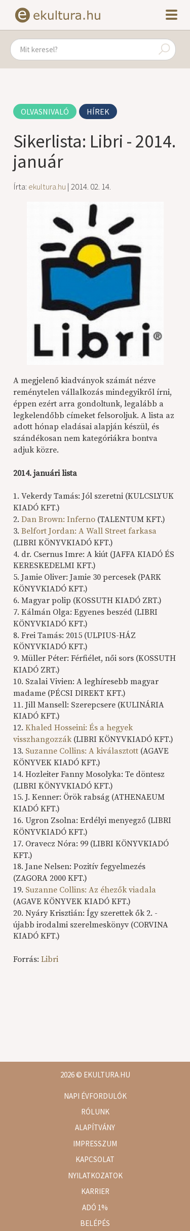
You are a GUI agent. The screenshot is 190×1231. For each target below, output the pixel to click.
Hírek (98, 111)
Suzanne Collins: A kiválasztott (81, 751)
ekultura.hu (47, 186)
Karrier (95, 1191)
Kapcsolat (95, 1159)
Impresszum (95, 1143)
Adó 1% (95, 1207)
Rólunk (95, 1111)
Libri (49, 959)
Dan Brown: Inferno (58, 519)
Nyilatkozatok (95, 1175)
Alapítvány (95, 1127)
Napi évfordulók (95, 1096)
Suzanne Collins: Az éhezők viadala (90, 890)
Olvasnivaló (45, 111)
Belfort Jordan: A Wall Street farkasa (89, 531)
